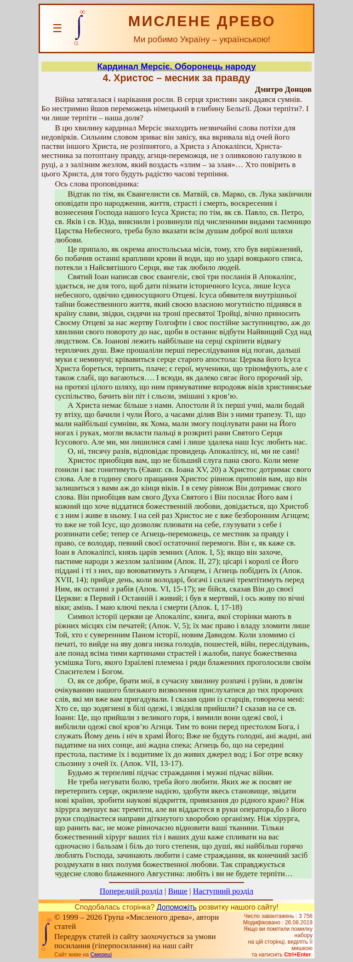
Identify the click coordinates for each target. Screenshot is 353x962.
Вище (178, 891)
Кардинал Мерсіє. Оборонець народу (176, 66)
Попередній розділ (131, 891)
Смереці (101, 954)
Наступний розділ (223, 891)
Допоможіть (177, 907)
